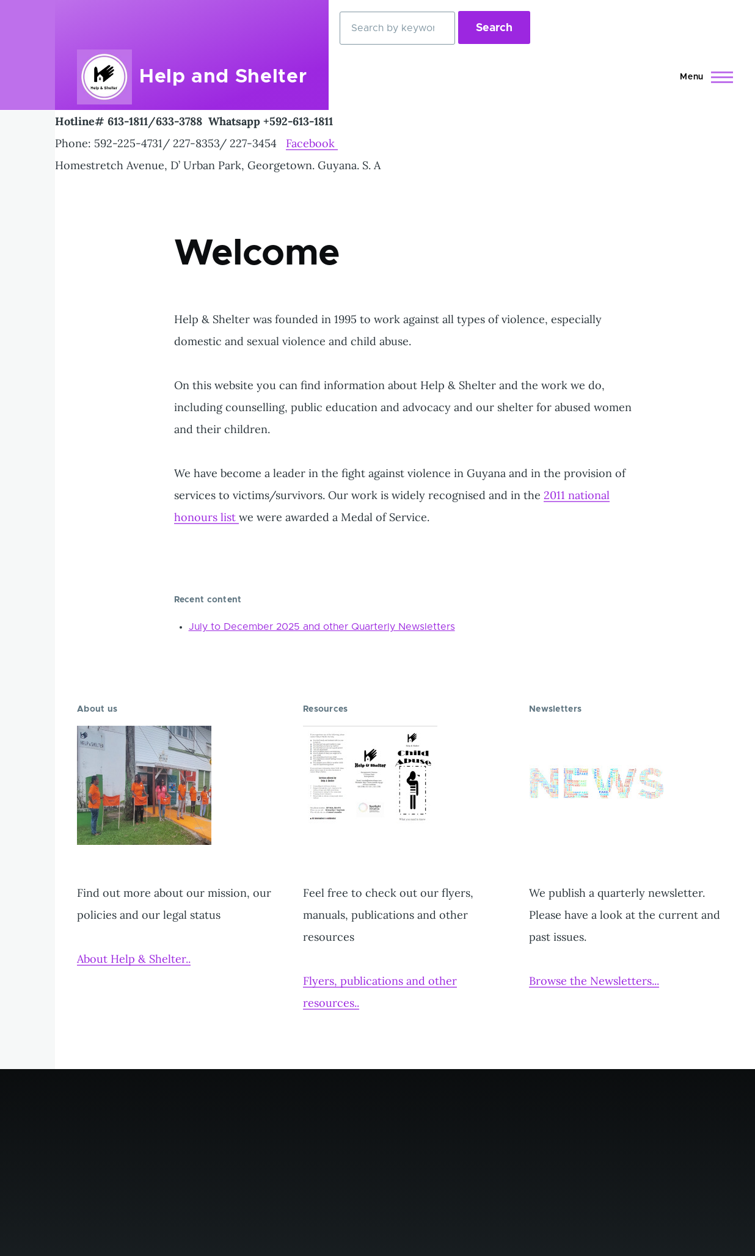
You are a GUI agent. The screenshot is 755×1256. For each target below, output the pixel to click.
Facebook (312, 143)
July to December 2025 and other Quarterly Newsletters (322, 627)
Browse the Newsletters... (594, 981)
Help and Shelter (223, 77)
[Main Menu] (703, 77)
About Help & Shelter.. (134, 959)
